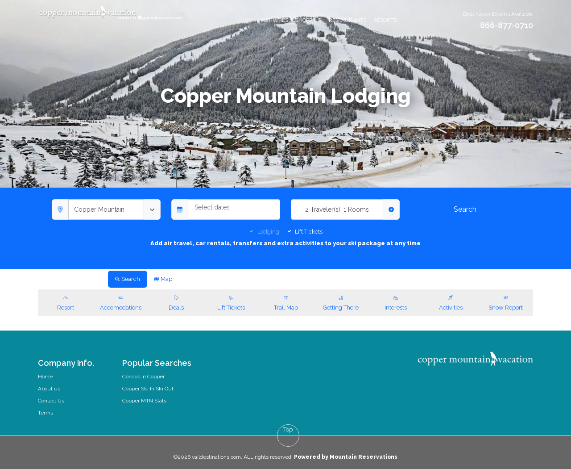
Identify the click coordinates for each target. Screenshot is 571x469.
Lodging (268, 231)
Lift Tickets (309, 231)
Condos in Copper (143, 376)
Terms (45, 413)
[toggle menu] (152, 209)
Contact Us (51, 401)
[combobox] (106, 209)
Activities (274, 20)
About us (49, 388)
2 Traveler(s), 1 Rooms (337, 209)
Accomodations (120, 302)
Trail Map (285, 302)
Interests (396, 302)
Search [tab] (127, 279)
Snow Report (505, 302)
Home (45, 376)
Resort (65, 302)
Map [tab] (163, 279)
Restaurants (347, 20)
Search (465, 209)
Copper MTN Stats (144, 401)
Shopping (308, 20)
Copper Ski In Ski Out (148, 388)
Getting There (341, 302)
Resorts (385, 20)
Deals (176, 302)
